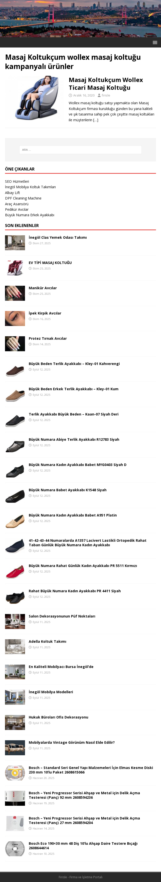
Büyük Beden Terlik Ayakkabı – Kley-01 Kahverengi (74, 363)
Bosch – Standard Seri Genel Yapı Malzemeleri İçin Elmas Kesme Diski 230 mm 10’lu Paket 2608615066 (91, 769)
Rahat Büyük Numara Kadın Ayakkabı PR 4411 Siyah (75, 590)
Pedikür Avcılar (16, 209)
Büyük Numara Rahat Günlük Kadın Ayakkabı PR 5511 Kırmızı (83, 565)
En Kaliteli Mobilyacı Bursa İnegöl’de (61, 666)
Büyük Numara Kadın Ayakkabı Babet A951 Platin (73, 515)
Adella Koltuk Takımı (47, 641)
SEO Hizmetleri (17, 181)
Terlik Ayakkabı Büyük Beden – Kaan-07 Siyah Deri (73, 414)
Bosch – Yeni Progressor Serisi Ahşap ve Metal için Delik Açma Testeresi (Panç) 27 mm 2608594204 (84, 820)
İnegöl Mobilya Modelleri (51, 692)
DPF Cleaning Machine (23, 198)
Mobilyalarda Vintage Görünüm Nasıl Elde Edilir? (72, 742)
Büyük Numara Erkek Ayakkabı (29, 214)
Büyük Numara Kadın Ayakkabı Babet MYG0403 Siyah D (77, 464)
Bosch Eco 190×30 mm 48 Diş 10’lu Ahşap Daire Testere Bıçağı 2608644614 (83, 845)
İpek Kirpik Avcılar (45, 313)
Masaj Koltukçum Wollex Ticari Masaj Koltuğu (106, 84)
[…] (95, 120)
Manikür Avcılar (43, 288)
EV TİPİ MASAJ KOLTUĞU (50, 262)
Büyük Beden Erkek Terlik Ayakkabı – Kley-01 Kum (73, 388)
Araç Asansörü (16, 204)
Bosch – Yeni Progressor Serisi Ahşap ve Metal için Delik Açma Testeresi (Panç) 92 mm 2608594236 (84, 795)
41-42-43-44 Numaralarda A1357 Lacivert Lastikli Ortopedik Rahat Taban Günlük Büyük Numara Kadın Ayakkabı (87, 542)
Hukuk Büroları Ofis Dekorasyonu (58, 717)
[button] (154, 42)
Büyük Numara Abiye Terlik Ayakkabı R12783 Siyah (74, 439)
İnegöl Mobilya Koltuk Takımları (30, 186)
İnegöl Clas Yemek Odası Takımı (58, 237)
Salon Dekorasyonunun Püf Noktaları (62, 616)
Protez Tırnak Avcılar (48, 338)
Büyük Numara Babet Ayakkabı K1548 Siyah (67, 490)
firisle (106, 95)
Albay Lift (12, 192)
